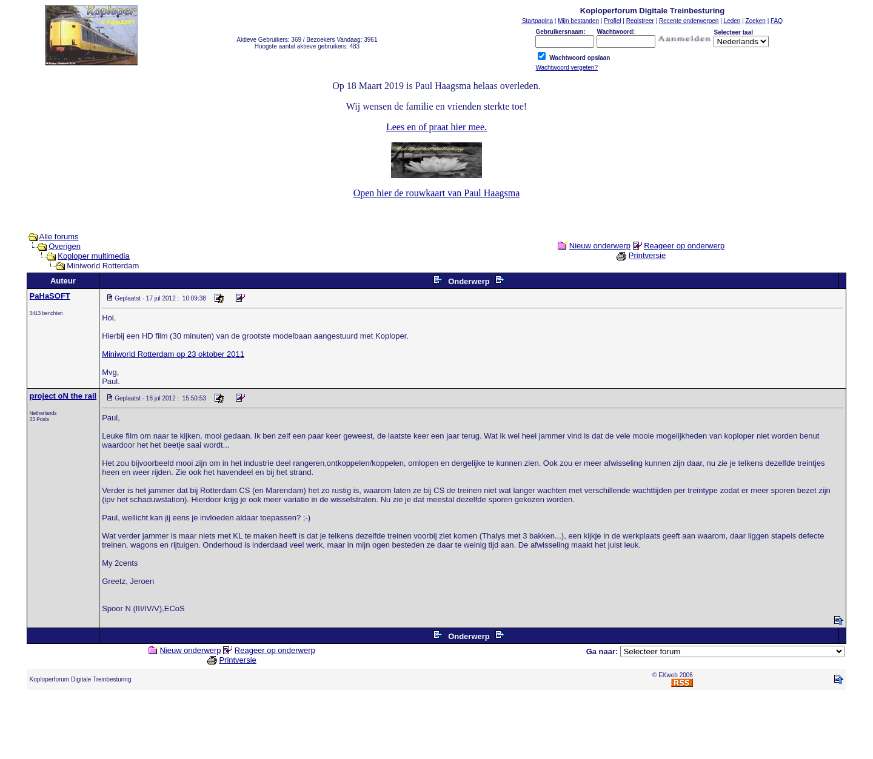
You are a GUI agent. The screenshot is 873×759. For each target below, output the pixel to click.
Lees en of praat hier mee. (436, 127)
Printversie (647, 255)
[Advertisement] (436, 727)
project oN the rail (63, 395)
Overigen (64, 246)
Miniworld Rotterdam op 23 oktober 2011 (173, 354)
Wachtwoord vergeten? (566, 67)
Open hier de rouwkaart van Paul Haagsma (436, 193)
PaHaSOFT (50, 295)
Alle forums (59, 236)
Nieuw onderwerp (599, 245)
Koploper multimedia (94, 255)
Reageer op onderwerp (684, 245)
